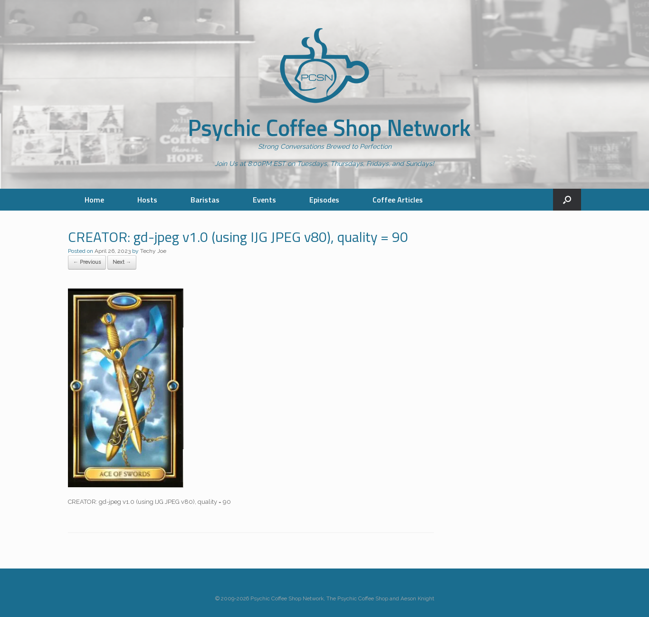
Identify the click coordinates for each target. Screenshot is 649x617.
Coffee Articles (397, 199)
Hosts (147, 199)
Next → (122, 262)
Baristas (205, 199)
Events (264, 199)
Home (94, 199)
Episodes (324, 199)
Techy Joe (153, 251)
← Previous (87, 262)
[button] (567, 200)
